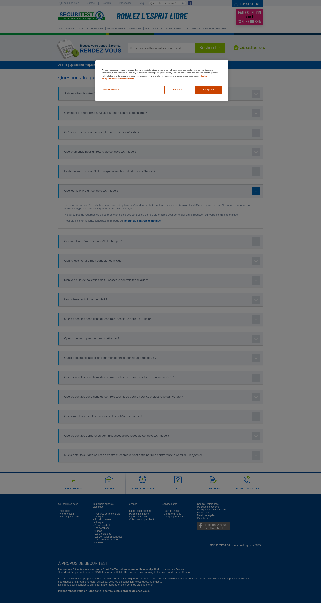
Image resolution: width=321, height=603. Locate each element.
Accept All (208, 89)
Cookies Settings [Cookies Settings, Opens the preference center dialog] (110, 89)
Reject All (178, 89)
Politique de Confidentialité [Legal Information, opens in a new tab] (121, 79)
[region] (161, 80)
